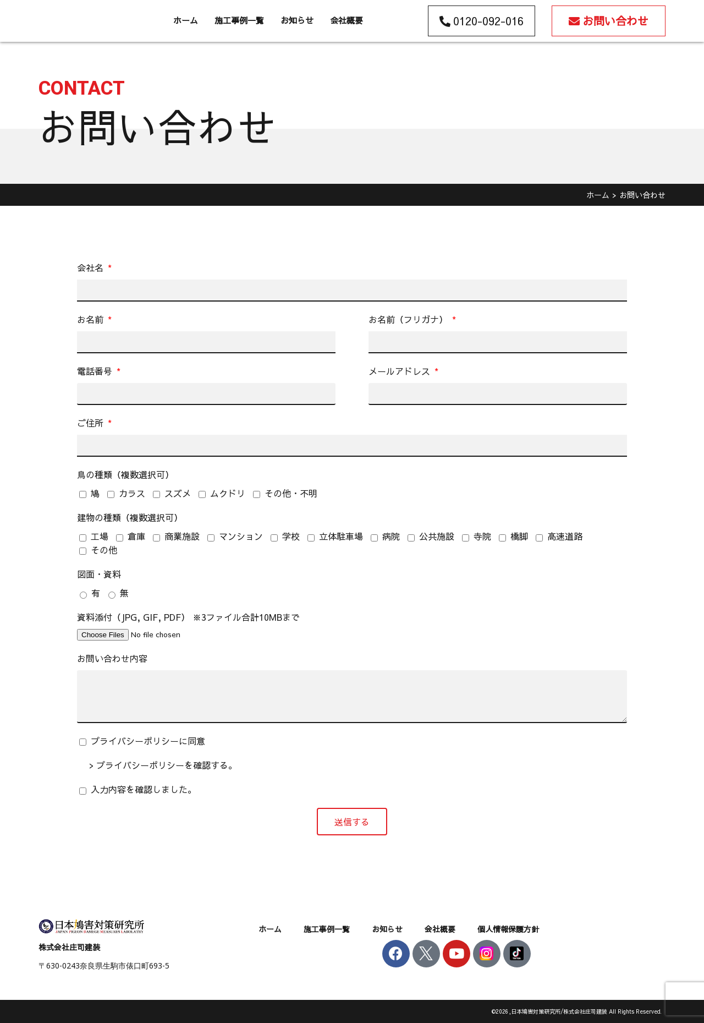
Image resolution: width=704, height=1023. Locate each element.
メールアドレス (401, 371)
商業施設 (182, 536)
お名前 (91, 319)
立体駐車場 (341, 536)
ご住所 (91, 423)
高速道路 (564, 536)
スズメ (177, 493)
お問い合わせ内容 (112, 658)
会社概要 (346, 20)
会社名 (91, 267)
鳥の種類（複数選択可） (125, 474)
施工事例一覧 (239, 20)
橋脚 (519, 536)
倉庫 (136, 536)
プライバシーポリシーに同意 (148, 741)
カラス (132, 493)
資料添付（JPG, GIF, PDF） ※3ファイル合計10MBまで (188, 617)
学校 (291, 536)
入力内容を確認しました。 (143, 789)
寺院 (482, 536)
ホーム (185, 20)
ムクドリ (227, 493)
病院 (391, 536)
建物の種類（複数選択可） (130, 517)
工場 (99, 536)
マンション (241, 536)
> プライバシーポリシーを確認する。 (163, 765)
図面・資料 (99, 574)
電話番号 (96, 371)
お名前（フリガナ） (409, 319)
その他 (104, 550)
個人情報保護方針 (508, 928)
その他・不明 (291, 493)
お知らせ (297, 20)
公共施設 (436, 536)
